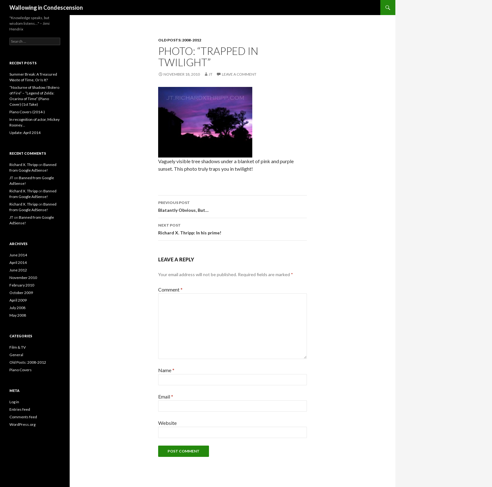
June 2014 (18, 255)
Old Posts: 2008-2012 (179, 40)
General (16, 354)
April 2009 (18, 300)
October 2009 (21, 292)
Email (165, 396)
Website (167, 423)
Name (166, 370)
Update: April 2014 (24, 132)
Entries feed (19, 409)
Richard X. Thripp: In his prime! (232, 228)
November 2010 (23, 277)
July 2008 (17, 307)
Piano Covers (20, 369)
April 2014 (18, 262)
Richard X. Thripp (23, 164)
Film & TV (17, 347)
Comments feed (23, 417)
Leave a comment (239, 74)
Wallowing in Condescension (46, 7)
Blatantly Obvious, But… (232, 206)
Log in (14, 401)
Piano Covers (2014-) (27, 112)
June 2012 (18, 270)
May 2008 (17, 315)
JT (210, 74)
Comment (170, 289)
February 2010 (21, 285)
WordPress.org (22, 424)
